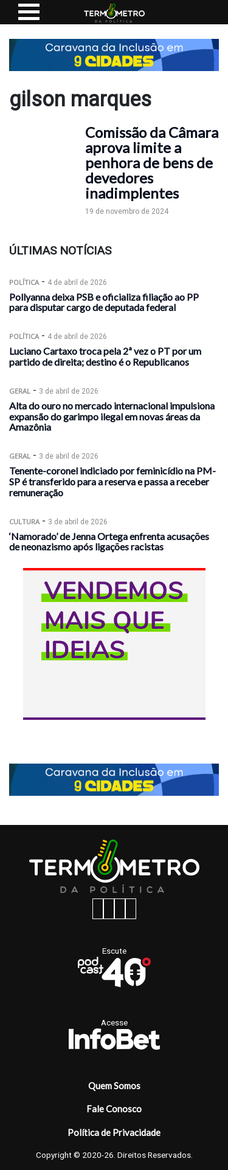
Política (24, 282)
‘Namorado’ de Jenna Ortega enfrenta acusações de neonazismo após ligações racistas (109, 541)
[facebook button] (97, 908)
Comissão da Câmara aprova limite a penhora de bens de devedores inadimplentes (151, 162)
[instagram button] (108, 908)
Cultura (24, 521)
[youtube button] (130, 908)
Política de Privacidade (114, 1132)
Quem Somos (114, 1085)
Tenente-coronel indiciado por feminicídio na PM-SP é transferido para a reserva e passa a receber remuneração (112, 481)
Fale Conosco (114, 1108)
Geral (19, 390)
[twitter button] (119, 908)
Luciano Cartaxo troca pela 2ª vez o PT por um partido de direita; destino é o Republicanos (105, 356)
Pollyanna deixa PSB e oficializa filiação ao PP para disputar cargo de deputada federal (104, 302)
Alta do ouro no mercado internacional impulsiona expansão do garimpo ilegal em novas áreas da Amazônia (112, 416)
